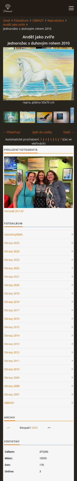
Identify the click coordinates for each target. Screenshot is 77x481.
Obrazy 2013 (11, 344)
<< (8, 427)
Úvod (6, 20)
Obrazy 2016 (11, 318)
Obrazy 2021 (11, 276)
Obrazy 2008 (11, 386)
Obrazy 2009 (11, 377)
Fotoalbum (21, 20)
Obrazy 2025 (11, 243)
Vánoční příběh (13, 234)
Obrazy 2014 (11, 335)
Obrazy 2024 (11, 251)
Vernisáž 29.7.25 (13, 211)
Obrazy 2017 (11, 310)
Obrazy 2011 (11, 361)
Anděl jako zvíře (14, 24)
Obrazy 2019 (11, 293)
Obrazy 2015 (11, 327)
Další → (68, 132)
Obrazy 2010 (11, 369)
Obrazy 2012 (11, 352)
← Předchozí (11, 132)
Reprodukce (55, 20)
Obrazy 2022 (11, 268)
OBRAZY (38, 20)
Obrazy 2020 (11, 285)
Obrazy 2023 (11, 260)
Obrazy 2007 (11, 394)
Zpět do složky (42, 132)
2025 (35, 427)
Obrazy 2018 (11, 302)
